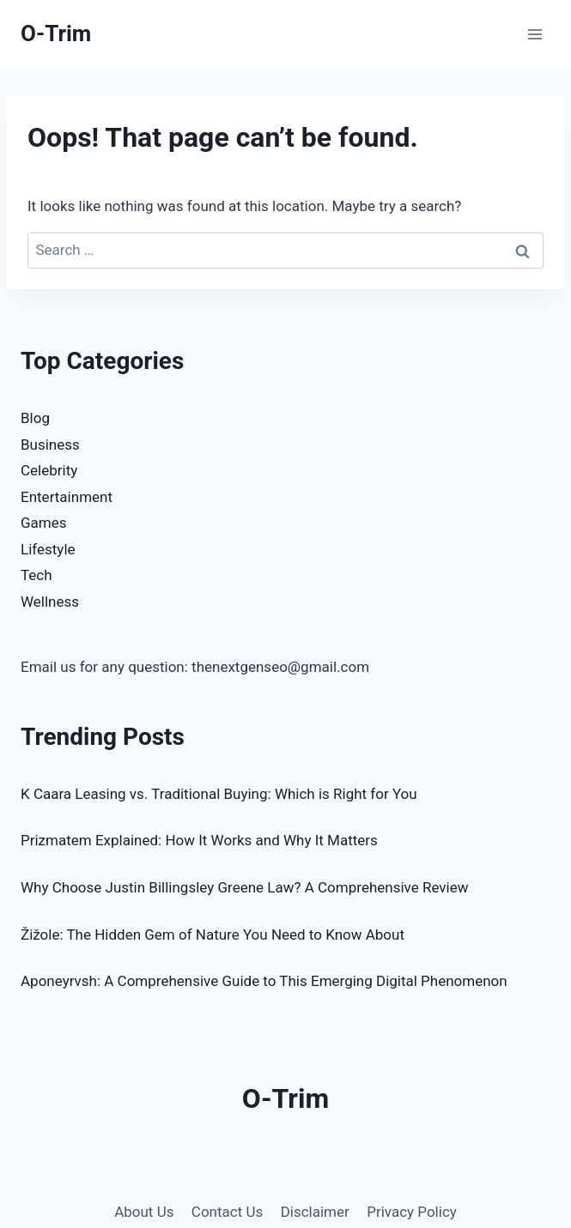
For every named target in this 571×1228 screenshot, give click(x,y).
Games (44, 522)
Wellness (50, 601)
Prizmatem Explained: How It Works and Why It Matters (199, 840)
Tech (36, 575)
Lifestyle (48, 549)
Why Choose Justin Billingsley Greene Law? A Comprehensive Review (244, 887)
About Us (143, 1211)
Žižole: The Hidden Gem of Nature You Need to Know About (212, 934)
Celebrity (49, 470)
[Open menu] (534, 34)
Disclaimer (315, 1211)
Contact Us (227, 1211)
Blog (35, 417)
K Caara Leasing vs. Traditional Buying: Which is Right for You (219, 793)
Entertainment (66, 496)
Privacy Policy (412, 1211)
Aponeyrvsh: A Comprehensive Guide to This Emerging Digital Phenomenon (264, 980)
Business (50, 444)
